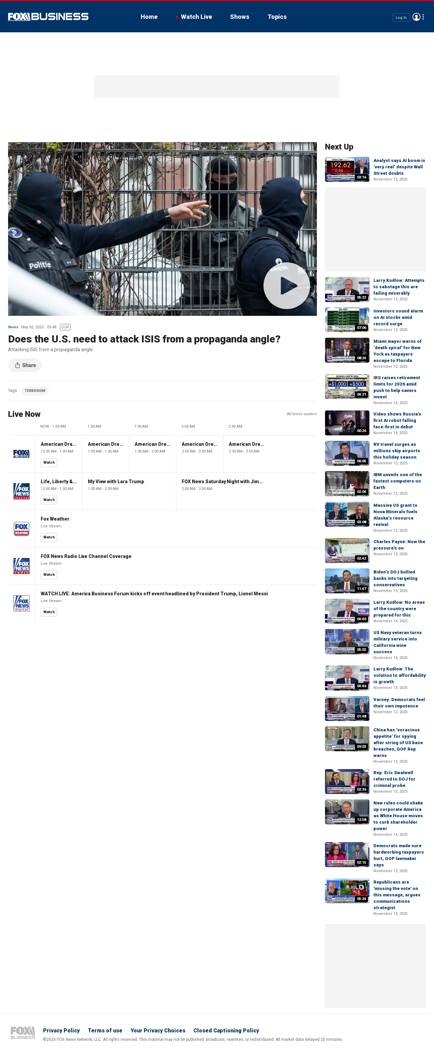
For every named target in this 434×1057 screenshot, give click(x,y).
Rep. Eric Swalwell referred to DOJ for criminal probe (394, 779)
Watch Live (196, 16)
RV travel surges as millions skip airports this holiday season (396, 451)
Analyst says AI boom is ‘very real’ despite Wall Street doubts (399, 167)
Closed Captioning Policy (226, 1030)
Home (149, 16)
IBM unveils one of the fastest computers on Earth (397, 481)
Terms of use (105, 1030)
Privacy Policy (61, 1030)
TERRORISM (35, 391)
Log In (401, 17)
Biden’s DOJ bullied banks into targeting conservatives (395, 578)
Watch (49, 462)
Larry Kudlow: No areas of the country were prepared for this (399, 609)
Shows (239, 16)
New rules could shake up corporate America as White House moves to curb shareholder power (398, 815)
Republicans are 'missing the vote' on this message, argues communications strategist (397, 895)
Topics (277, 16)
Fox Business (48, 17)
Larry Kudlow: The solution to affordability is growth (399, 675)
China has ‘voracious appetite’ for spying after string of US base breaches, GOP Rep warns (398, 742)
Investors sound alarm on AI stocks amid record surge (398, 317)
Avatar (416, 17)
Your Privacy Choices (158, 1030)
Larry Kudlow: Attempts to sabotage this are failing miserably (399, 287)
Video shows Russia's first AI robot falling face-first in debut (397, 420)
